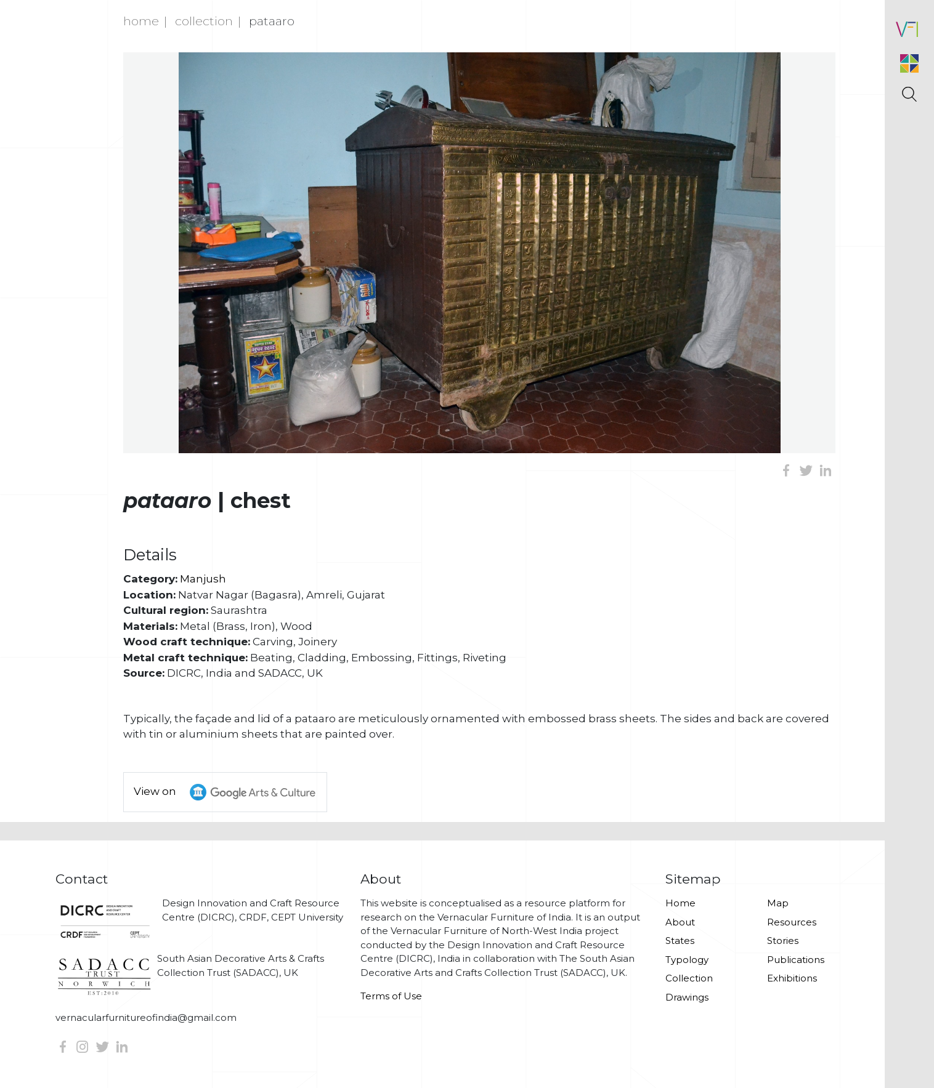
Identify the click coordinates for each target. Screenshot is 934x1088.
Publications (795, 959)
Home (141, 21)
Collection (204, 21)
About (680, 922)
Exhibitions (792, 978)
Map (778, 903)
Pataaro (271, 21)
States (679, 940)
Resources (791, 922)
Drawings (687, 997)
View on (230, 792)
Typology (687, 959)
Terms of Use (391, 996)
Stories (782, 940)
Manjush (203, 579)
